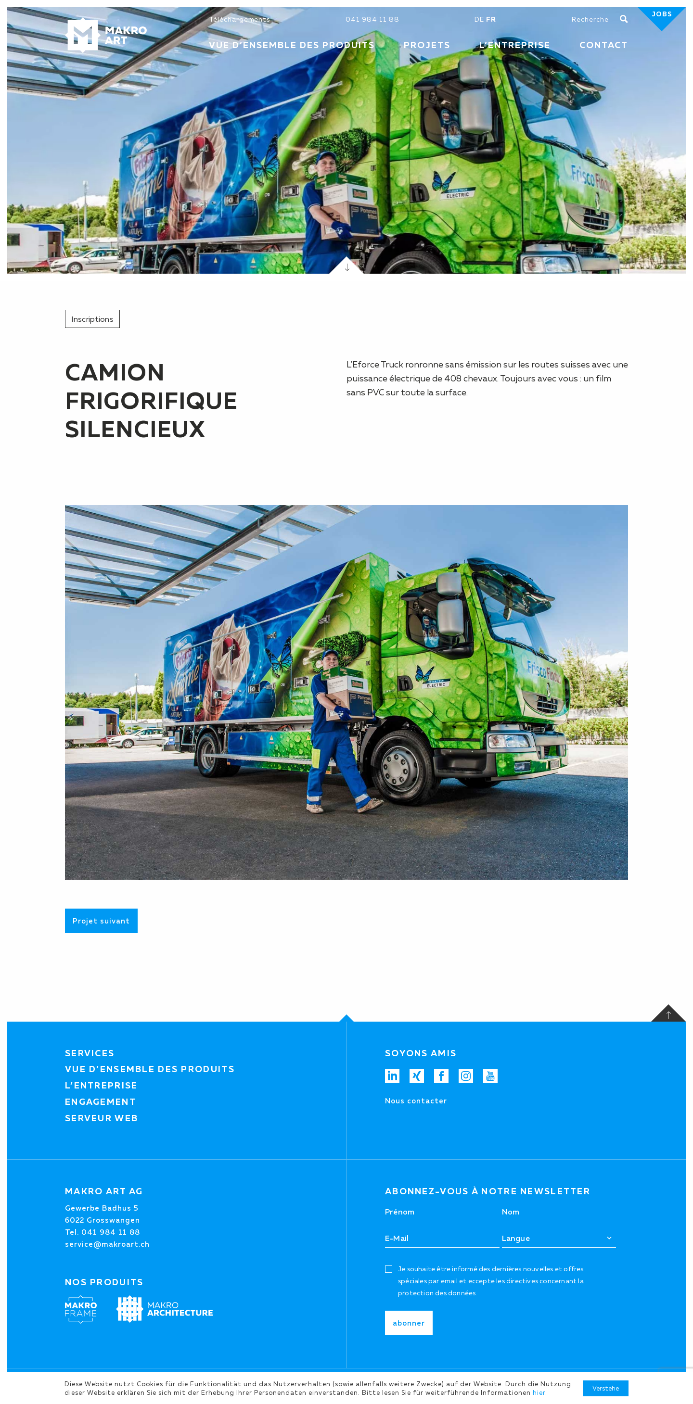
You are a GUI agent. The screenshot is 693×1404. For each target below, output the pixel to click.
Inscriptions (92, 319)
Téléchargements (239, 19)
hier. (540, 1392)
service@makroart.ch (107, 1244)
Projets (427, 45)
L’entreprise (101, 1085)
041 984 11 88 (372, 19)
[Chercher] (596, 19)
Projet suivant (101, 920)
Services (90, 1053)
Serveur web (101, 1118)
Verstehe (605, 1388)
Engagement (100, 1102)
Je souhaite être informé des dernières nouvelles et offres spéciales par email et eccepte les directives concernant (491, 1281)
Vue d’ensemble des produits (150, 1069)
